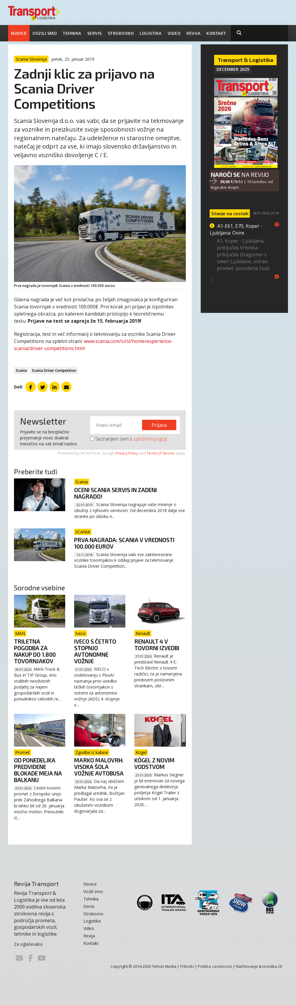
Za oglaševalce (28, 944)
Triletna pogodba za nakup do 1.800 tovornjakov (35, 651)
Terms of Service (161, 453)
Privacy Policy (127, 453)
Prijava (159, 425)
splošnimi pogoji (150, 439)
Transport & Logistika (245, 60)
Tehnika (72, 33)
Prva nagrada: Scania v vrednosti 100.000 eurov (124, 543)
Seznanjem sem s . (129, 439)
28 (280, 966)
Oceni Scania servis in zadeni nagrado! (115, 493)
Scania (21, 370)
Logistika (151, 33)
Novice (19, 33)
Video (174, 33)
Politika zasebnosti (215, 966)
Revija (193, 33)
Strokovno (121, 33)
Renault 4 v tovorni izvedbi (156, 644)
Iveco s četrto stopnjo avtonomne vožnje (95, 651)
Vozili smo (44, 33)
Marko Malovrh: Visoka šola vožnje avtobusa (99, 767)
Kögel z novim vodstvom (154, 763)
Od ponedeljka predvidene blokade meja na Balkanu (38, 770)
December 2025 (232, 69)
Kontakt (216, 33)
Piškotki (187, 966)
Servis (94, 33)
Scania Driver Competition (54, 370)
